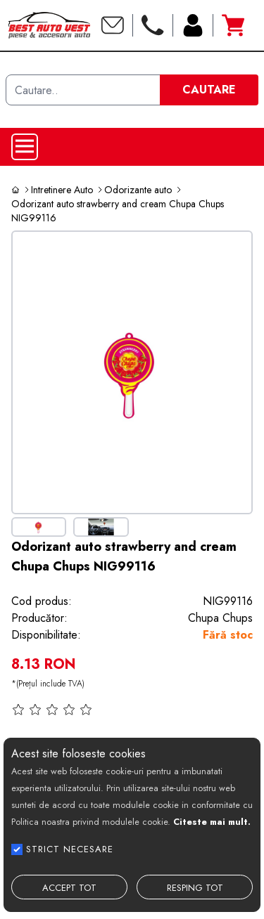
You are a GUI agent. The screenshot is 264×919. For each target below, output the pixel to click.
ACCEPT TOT (69, 887)
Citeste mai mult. (212, 821)
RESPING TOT (195, 887)
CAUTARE (209, 90)
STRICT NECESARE (69, 849)
